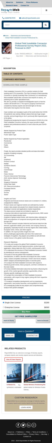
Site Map (44, 434)
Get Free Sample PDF (26, 316)
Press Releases (32, 2)
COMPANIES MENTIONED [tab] (14, 79)
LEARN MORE (26, 407)
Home (7, 35)
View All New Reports (13, 359)
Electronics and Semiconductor (21, 35)
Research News (12, 5)
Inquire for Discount (42, 320)
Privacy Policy (34, 434)
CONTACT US (33, 335)
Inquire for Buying (9, 320)
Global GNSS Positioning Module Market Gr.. (23, 384)
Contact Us (25, 5)
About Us (11, 432)
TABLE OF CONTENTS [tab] (12, 74)
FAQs (28, 432)
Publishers (20, 432)
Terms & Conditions (39, 432)
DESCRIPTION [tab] (9, 68)
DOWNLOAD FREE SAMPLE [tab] (15, 85)
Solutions (19, 2)
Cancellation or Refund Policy (16, 434)
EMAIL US (9, 335)
